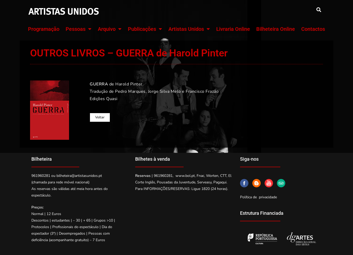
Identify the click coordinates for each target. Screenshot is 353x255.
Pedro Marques (130, 91)
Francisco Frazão (202, 91)
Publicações (145, 29)
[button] (318, 9)
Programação (43, 29)
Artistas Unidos (189, 29)
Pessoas (79, 29)
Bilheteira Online (275, 29)
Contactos (313, 29)
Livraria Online (233, 29)
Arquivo (110, 29)
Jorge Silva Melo (164, 91)
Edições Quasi (104, 99)
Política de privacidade (258, 197)
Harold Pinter (129, 84)
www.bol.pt (185, 175)
